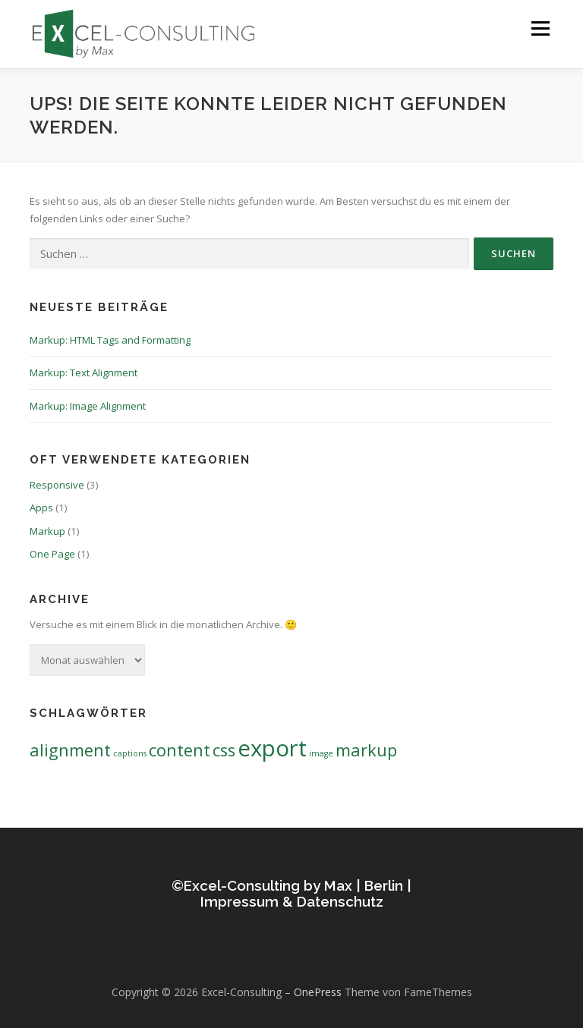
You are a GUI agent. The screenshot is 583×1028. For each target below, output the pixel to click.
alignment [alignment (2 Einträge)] (70, 750)
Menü (540, 28)
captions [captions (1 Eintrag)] (130, 753)
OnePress (318, 992)
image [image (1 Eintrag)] (321, 753)
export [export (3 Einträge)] (272, 748)
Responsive (57, 485)
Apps (41, 507)
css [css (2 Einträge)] (224, 750)
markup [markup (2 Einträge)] (366, 750)
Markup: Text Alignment (83, 372)
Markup (47, 531)
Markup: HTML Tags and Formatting (110, 340)
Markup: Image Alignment (88, 406)
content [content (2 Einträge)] (179, 750)
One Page (52, 554)
